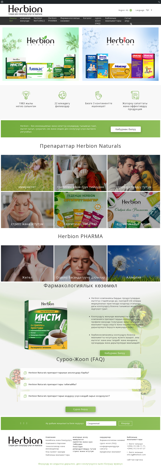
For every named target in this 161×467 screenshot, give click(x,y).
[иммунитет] (27, 173)
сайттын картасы (135, 458)
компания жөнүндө (25, 19)
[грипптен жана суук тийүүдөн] (80, 173)
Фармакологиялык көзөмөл (112, 439)
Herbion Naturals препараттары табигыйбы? (53, 383)
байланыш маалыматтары (113, 19)
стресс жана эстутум (27, 224)
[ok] (27, 422)
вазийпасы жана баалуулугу (59, 439)
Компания (50, 436)
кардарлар (105, 436)
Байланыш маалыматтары (134, 437)
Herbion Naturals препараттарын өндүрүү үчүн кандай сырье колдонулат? (69, 395)
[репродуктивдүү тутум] (133, 173)
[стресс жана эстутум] (27, 210)
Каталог (87, 18)
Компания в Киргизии (56, 442)
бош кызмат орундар (55, 451)
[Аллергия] (133, 263)
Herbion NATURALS (39, 19)
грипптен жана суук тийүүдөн (80, 187)
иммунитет (27, 187)
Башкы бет (13, 19)
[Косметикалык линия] (133, 210)
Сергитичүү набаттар (80, 224)
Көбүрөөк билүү (126, 128)
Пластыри (78, 445)
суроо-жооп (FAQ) (98, 21)
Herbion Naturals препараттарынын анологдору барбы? (59, 371)
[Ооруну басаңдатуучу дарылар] (80, 263)
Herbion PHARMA (52, 19)
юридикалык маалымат (110, 451)
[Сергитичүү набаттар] (80, 210)
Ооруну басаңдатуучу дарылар (80, 277)
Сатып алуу (128, 19)
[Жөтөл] (27, 263)
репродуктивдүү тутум (133, 187)
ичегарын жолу (80, 436)
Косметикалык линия (134, 224)
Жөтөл (27, 277)
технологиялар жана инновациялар (55, 446)
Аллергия (133, 277)
